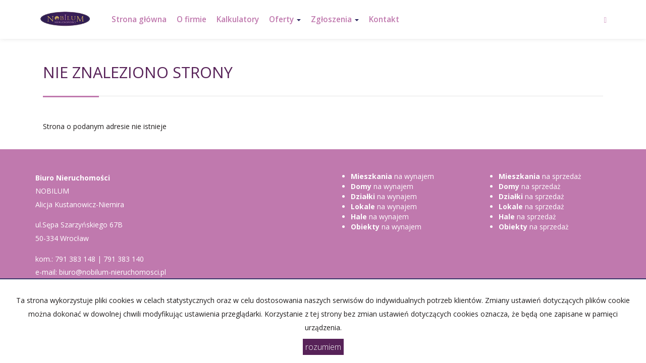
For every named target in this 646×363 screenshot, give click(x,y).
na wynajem (392, 176)
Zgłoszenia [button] (335, 19)
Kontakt (384, 19)
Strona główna (139, 19)
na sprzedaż (540, 176)
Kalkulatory (238, 19)
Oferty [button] (285, 19)
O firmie (191, 19)
